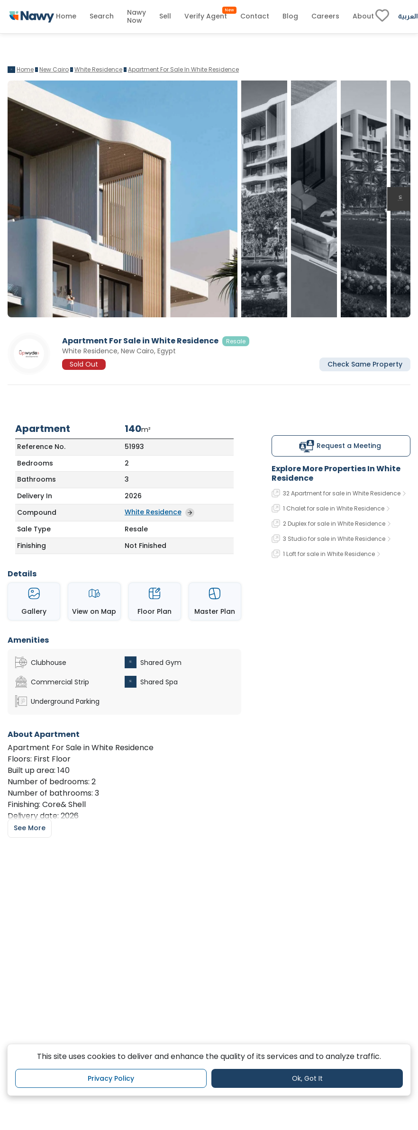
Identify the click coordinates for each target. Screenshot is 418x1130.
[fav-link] (382, 16)
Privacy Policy (111, 1078)
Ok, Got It (307, 1078)
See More (29, 828)
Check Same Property (364, 364)
